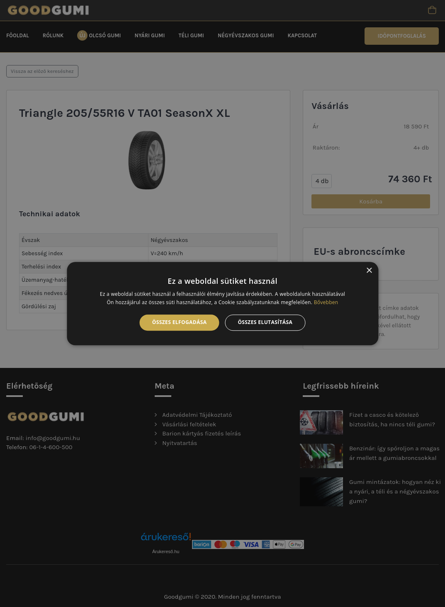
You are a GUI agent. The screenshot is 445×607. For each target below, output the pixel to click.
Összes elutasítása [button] (265, 322)
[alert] (222, 303)
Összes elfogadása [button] (179, 322)
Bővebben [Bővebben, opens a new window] (326, 302)
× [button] (369, 271)
